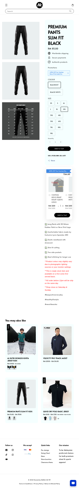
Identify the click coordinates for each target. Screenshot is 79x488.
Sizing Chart (45, 453)
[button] (6, 5)
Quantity (51, 138)
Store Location (46, 459)
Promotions (52, 67)
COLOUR (51, 79)
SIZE (49, 98)
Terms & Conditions (25, 484)
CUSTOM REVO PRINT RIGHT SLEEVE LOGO (55, 198)
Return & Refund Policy (52, 484)
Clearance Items (47, 462)
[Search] (70, 11)
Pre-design (45, 450)
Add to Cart (59, 148)
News (43, 456)
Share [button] (51, 161)
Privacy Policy (38, 484)
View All (66, 174)
